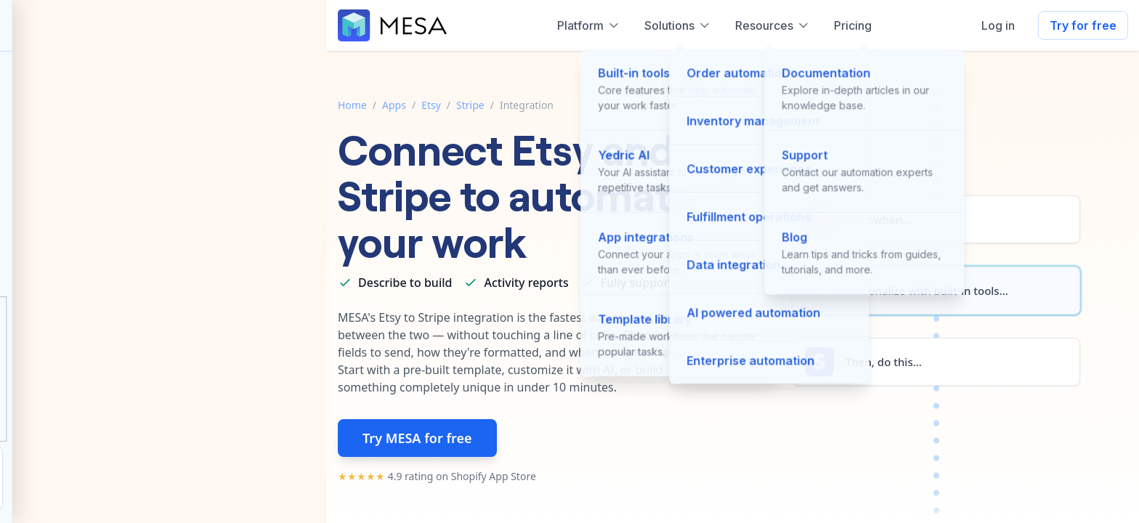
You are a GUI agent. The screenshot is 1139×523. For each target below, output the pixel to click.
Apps (394, 105)
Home (352, 105)
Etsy (431, 105)
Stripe (470, 105)
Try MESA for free (417, 438)
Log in (998, 25)
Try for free (1083, 25)
